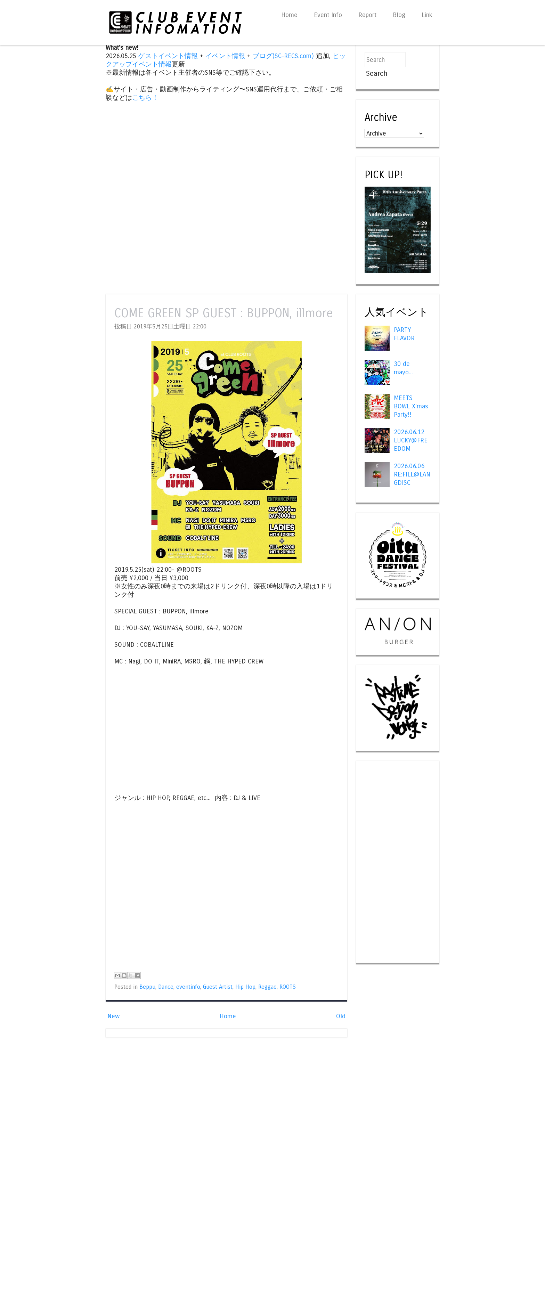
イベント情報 (225, 56)
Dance (165, 987)
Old (340, 1016)
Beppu (147, 987)
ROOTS (287, 987)
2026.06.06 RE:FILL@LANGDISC (412, 474)
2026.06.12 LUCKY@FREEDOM (411, 440)
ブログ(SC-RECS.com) (283, 56)
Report (367, 15)
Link (427, 15)
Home (289, 15)
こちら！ (145, 97)
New (113, 1016)
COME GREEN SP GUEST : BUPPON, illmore (223, 313)
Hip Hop (245, 987)
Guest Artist (218, 987)
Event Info (328, 15)
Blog (399, 15)
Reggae (267, 987)
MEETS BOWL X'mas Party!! (411, 406)
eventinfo (188, 987)
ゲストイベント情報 (168, 56)
